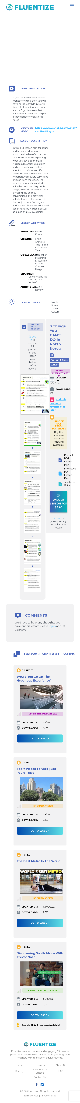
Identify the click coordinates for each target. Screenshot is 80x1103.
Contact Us (40, 1077)
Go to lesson (40, 738)
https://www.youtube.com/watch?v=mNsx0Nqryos (56, 130)
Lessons (40, 1065)
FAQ (60, 1071)
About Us (61, 1065)
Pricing (19, 1071)
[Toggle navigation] (72, 6)
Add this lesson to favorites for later (58, 404)
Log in (58, 518)
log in (52, 626)
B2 (51, 355)
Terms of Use (31, 1095)
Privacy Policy (48, 1095)
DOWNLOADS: (59, 389)
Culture (54, 365)
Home (19, 1065)
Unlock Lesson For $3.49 (58, 501)
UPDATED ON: (59, 379)
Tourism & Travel (59, 360)
